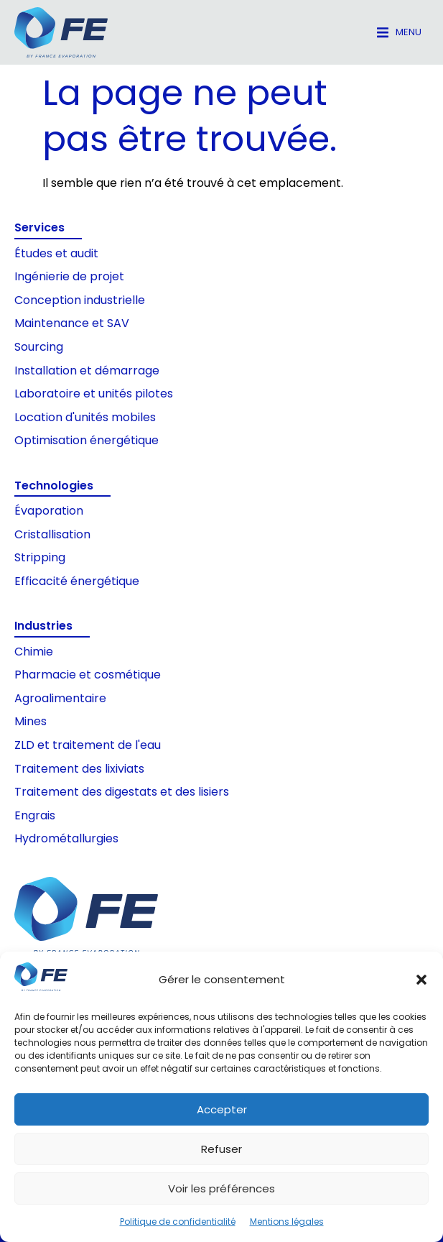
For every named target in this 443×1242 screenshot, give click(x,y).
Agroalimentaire (60, 698)
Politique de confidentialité (178, 1221)
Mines (30, 721)
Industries (43, 625)
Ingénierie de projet (69, 276)
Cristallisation (52, 534)
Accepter (222, 1109)
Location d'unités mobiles (85, 417)
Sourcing (38, 347)
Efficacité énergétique (76, 581)
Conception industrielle (79, 300)
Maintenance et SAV (71, 323)
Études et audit (56, 253)
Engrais (34, 815)
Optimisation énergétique (86, 440)
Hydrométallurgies (66, 838)
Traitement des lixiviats (79, 768)
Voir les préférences (221, 1188)
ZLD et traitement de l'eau (87, 745)
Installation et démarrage (86, 370)
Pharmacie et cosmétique (87, 674)
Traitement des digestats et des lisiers (121, 791)
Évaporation (48, 510)
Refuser (221, 1148)
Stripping (39, 557)
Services (39, 227)
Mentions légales (287, 1221)
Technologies (53, 485)
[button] (421, 979)
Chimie (33, 651)
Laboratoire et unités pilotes (93, 393)
